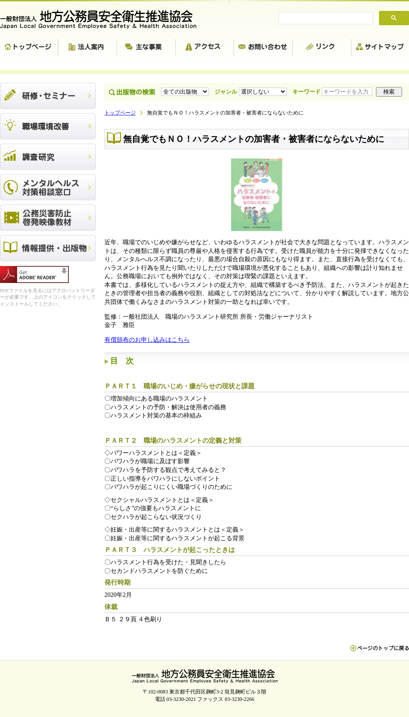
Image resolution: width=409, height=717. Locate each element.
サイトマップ (380, 48)
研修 (48, 96)
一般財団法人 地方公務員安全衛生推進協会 (102, 19)
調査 (48, 157)
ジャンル (251, 91)
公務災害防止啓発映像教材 (48, 218)
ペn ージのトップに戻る (379, 652)
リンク (322, 48)
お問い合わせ (263, 48)
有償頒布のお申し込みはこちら (147, 340)
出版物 (48, 248)
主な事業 (146, 48)
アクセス (205, 48)
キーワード (333, 91)
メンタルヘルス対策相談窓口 (48, 187)
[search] (325, 18)
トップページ (29, 48)
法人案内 (87, 48)
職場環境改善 (48, 126)
